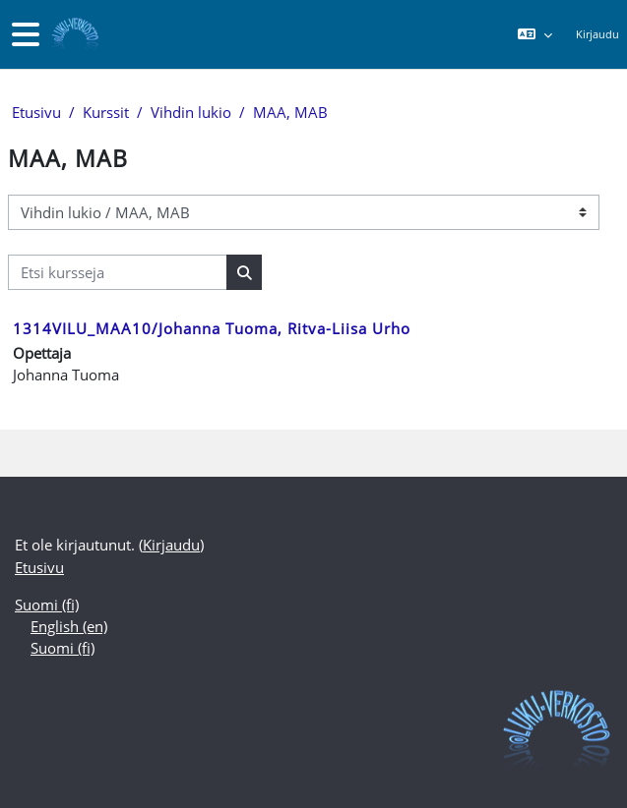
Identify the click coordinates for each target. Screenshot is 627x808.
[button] (534, 34)
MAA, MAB (290, 112)
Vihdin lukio (191, 112)
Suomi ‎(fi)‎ (47, 604)
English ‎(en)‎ (69, 626)
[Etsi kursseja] (117, 272)
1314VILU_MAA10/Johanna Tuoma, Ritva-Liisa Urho (211, 328)
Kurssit (106, 112)
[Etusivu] (73, 35)
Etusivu (36, 112)
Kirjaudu (597, 34)
